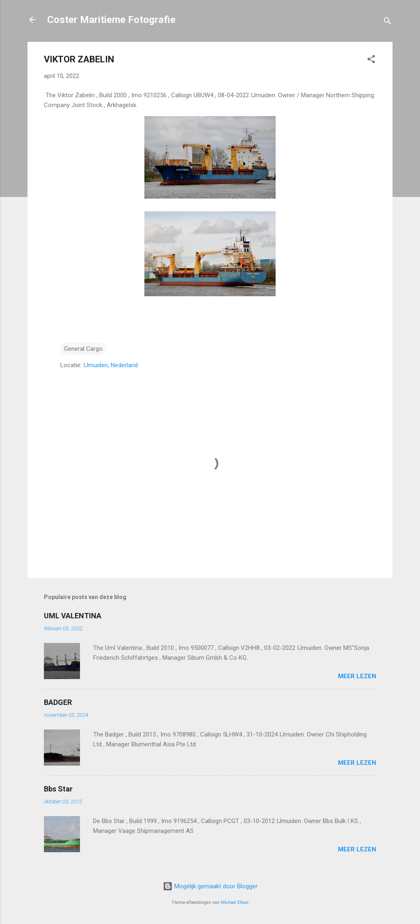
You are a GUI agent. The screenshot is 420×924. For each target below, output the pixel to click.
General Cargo (83, 348)
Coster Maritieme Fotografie (111, 19)
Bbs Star (58, 788)
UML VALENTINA (72, 615)
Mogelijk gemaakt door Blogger (210, 886)
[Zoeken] (388, 22)
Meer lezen (357, 676)
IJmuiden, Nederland (110, 365)
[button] (371, 60)
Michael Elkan (235, 902)
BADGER (58, 702)
